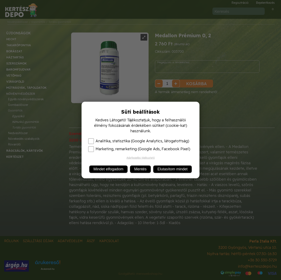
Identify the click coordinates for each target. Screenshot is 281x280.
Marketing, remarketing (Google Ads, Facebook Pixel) (139, 149)
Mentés (140, 169)
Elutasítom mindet (172, 169)
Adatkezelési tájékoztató (140, 157)
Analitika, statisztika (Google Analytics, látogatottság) (138, 141)
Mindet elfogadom (108, 169)
